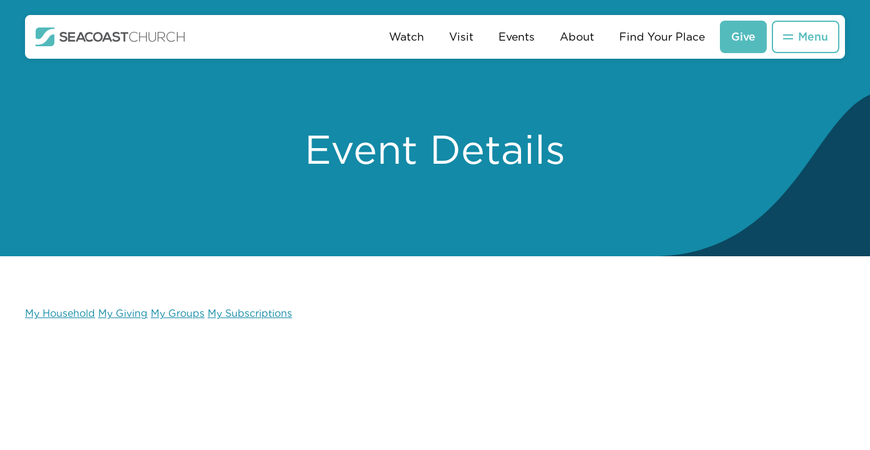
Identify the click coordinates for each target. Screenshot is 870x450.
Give (743, 36)
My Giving (123, 313)
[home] (110, 37)
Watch (406, 36)
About (577, 36)
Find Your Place (662, 36)
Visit (461, 36)
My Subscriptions (250, 313)
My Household (60, 313)
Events (516, 36)
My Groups (178, 313)
